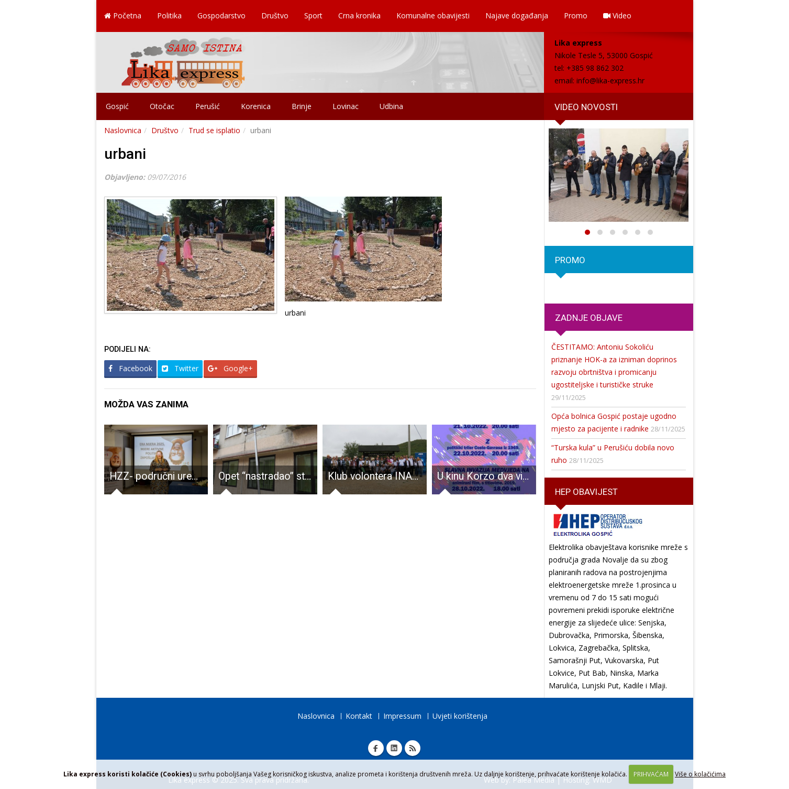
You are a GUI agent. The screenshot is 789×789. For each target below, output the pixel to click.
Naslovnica (122, 130)
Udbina (391, 106)
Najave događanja (516, 15)
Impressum (402, 716)
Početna (122, 15)
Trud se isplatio (214, 130)
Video (617, 15)
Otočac (162, 106)
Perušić (207, 106)
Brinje (302, 106)
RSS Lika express (412, 748)
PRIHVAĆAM (651, 774)
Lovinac (345, 106)
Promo (575, 15)
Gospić (117, 106)
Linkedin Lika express (394, 748)
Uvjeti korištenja (459, 716)
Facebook (130, 368)
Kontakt (359, 716)
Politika (169, 15)
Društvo (274, 15)
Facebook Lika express (376, 748)
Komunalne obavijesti (433, 15)
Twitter (180, 368)
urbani (125, 154)
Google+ (230, 368)
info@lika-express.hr (610, 80)
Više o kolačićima (700, 774)
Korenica (256, 106)
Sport (313, 15)
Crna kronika (359, 15)
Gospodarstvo (221, 15)
